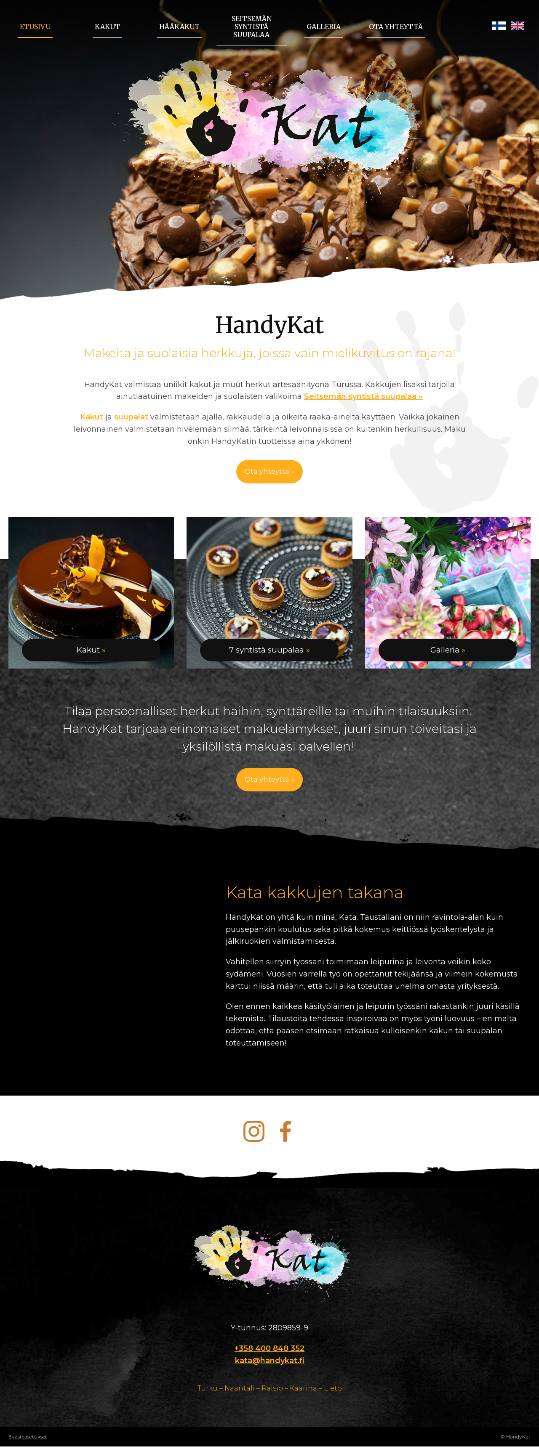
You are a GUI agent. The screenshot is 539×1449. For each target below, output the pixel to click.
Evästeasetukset (27, 1439)
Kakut (91, 417)
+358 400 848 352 (269, 1351)
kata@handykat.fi (269, 1363)
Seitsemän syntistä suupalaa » (363, 396)
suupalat (131, 417)
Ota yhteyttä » (269, 472)
